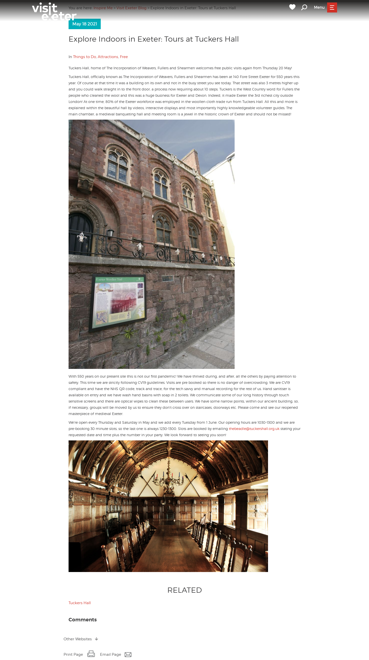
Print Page (73, 654)
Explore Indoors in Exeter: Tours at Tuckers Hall (154, 38)
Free (124, 57)
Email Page (110, 654)
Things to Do (84, 57)
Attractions (108, 57)
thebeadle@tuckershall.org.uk (254, 428)
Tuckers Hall (80, 603)
